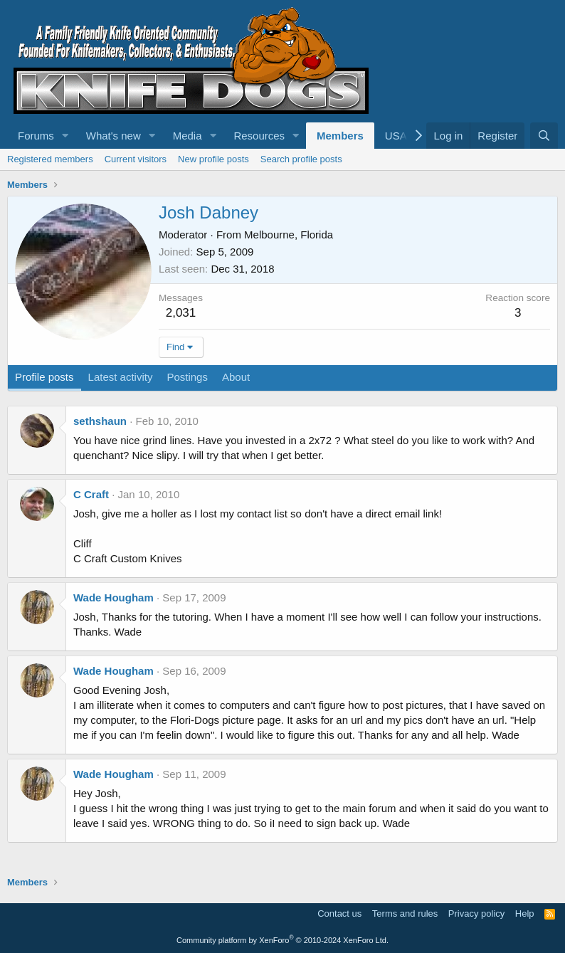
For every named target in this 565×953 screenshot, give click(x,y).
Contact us (339, 913)
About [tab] (236, 377)
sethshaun (100, 421)
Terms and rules (405, 913)
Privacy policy (476, 913)
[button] (65, 135)
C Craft (91, 494)
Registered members (50, 159)
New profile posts (213, 159)
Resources (259, 136)
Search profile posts (301, 159)
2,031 (181, 313)
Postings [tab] (187, 377)
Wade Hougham (113, 597)
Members (340, 136)
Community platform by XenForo (282, 940)
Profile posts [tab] (44, 377)
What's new (113, 136)
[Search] (544, 135)
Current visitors (136, 159)
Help (524, 913)
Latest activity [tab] (120, 377)
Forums (36, 136)
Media (187, 136)
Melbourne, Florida (288, 234)
